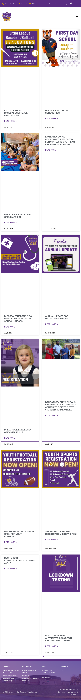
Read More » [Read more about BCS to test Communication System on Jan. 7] (10, 568)
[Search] (65, 3)
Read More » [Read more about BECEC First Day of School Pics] (51, 118)
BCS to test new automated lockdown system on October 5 (58, 638)
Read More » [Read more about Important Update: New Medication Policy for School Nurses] (10, 326)
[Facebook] (71, 3)
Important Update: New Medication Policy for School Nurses (18, 318)
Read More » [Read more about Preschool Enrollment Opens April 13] (10, 222)
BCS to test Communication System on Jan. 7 (19, 560)
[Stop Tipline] (76, 3)
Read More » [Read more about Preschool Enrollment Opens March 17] (10, 437)
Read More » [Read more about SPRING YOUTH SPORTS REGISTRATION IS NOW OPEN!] (51, 539)
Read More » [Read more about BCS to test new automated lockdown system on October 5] (51, 646)
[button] (77, 16)
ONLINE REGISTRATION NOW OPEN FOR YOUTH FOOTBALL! (19, 534)
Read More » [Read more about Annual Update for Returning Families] (51, 324)
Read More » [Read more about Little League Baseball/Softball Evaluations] (10, 121)
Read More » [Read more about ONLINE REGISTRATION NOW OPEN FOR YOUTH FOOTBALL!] (10, 542)
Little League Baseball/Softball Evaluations (16, 113)
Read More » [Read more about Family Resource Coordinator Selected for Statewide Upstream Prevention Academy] (51, 150)
